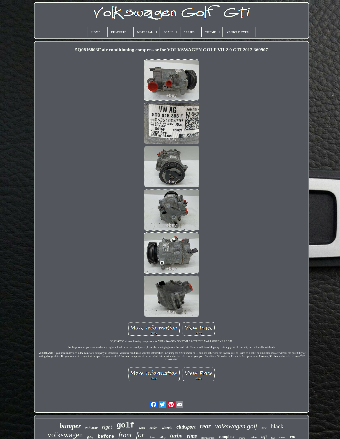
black (277, 426)
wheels (167, 428)
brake (153, 428)
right (107, 427)
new (264, 428)
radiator (91, 428)
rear (205, 426)
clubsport (186, 427)
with (142, 428)
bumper (70, 426)
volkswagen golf (236, 426)
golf (125, 425)
